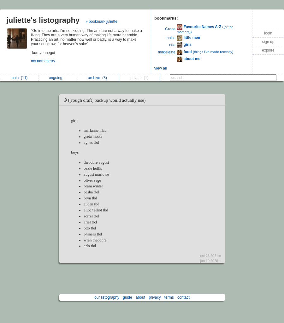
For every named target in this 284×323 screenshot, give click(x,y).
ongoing (57, 78)
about (140, 297)
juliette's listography (43, 20)
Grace (170, 29)
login (268, 33)
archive (97, 78)
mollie (170, 38)
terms (169, 297)
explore (268, 50)
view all (160, 68)
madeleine (166, 52)
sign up (268, 42)
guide (127, 297)
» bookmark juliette (101, 21)
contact (183, 297)
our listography (106, 297)
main (18, 78)
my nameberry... (45, 61)
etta (172, 45)
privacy (155, 297)
